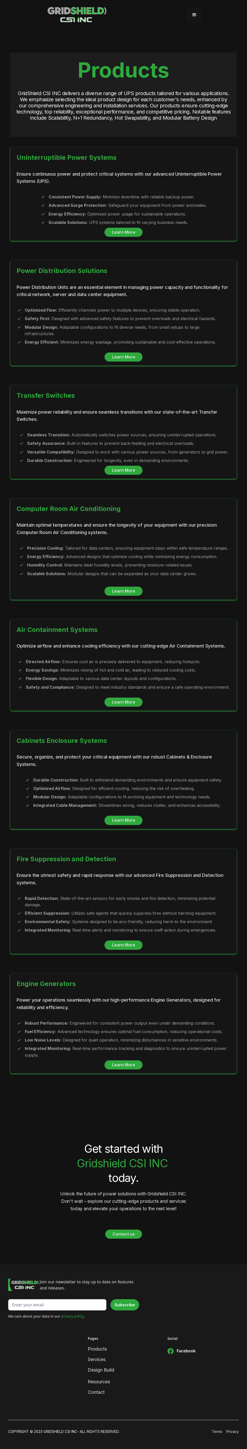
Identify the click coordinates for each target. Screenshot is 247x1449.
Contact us (124, 1234)
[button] (194, 14)
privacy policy (72, 1316)
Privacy (232, 1431)
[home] (77, 15)
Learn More (123, 232)
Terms (217, 1431)
